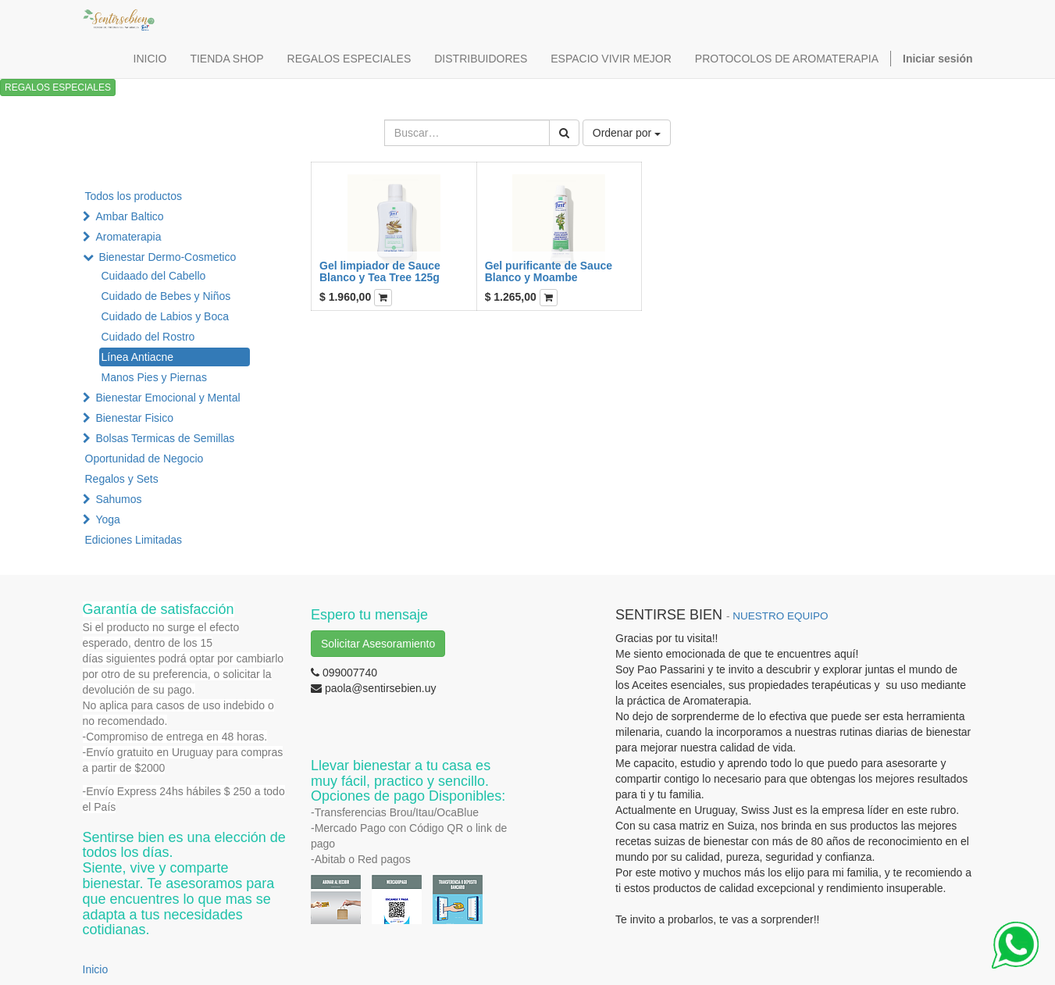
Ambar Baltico (129, 216)
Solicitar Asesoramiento (378, 643)
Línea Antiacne (138, 357)
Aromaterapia (128, 236)
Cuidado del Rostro (148, 336)
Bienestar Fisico (134, 418)
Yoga (107, 519)
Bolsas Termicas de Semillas (164, 438)
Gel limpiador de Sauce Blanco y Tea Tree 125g (379, 271)
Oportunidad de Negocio (144, 458)
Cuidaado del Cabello (154, 275)
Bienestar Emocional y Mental (167, 397)
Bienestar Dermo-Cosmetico (167, 257)
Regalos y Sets (122, 479)
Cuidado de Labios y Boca (165, 316)
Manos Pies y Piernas (154, 377)
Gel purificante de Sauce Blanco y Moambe (548, 271)
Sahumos (118, 499)
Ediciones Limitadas (134, 540)
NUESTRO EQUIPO (780, 616)
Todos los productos (134, 196)
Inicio (96, 969)
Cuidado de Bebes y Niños (166, 296)
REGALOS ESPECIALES (58, 87)
